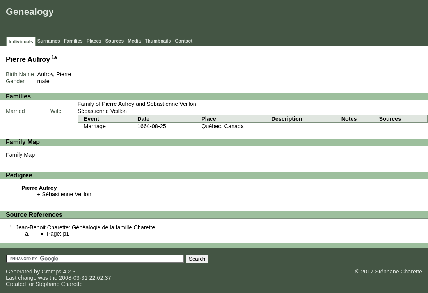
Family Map (20, 155)
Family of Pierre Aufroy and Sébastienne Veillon (137, 104)
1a (54, 57)
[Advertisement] (284, 19)
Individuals (21, 42)
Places (94, 41)
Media (134, 41)
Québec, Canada (222, 126)
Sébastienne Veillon (102, 111)
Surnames (48, 41)
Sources (114, 41)
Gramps (51, 271)
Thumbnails (158, 41)
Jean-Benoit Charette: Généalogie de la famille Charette (85, 227)
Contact (184, 41)
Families (73, 41)
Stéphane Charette (59, 284)
